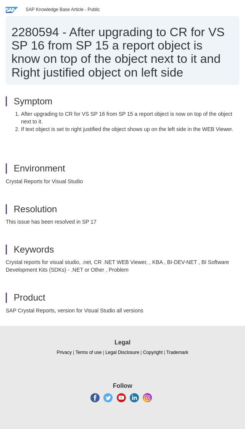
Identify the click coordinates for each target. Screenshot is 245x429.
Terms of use (89, 352)
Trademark (177, 352)
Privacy (64, 352)
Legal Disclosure (122, 352)
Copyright (153, 352)
